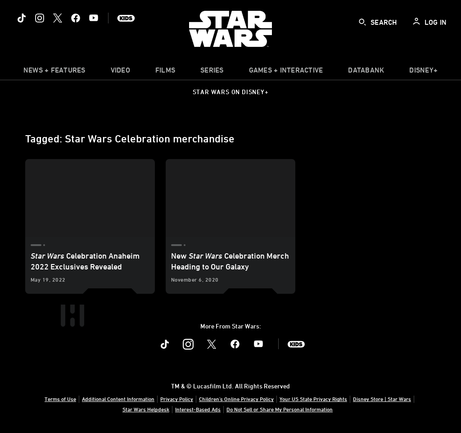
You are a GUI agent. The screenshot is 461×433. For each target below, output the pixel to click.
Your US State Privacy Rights (313, 399)
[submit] (362, 22)
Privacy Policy (176, 399)
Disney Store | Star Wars (382, 399)
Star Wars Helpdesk (145, 409)
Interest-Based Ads (198, 409)
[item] (54, 72)
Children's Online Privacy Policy (236, 399)
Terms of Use (60, 399)
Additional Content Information (118, 399)
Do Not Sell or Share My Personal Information (279, 409)
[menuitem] (120, 72)
